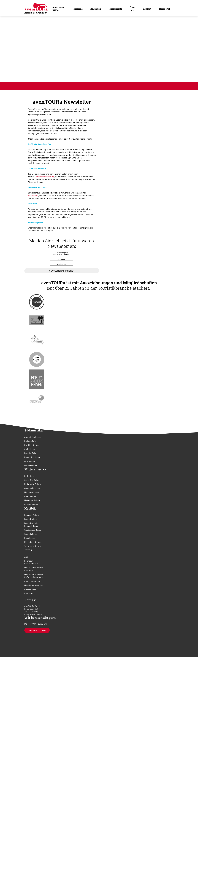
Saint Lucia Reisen (32, 546)
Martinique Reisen (32, 542)
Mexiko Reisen (30, 496)
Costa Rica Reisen (32, 480)
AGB (26, 557)
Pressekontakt (30, 589)
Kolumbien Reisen (32, 457)
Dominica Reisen (31, 519)
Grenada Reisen (31, 534)
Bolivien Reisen (31, 441)
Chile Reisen (29, 449)
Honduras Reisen (31, 492)
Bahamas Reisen (31, 515)
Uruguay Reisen (31, 465)
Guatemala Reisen (32, 488)
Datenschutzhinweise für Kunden (33, 569)
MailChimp (33, 195)
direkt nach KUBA (58, 9)
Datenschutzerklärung (44, 176)
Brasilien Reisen (31, 445)
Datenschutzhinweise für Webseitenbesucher (34, 576)
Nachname (61, 264)
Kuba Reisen (29, 538)
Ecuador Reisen (31, 453)
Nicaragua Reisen (32, 500)
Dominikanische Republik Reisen (31, 524)
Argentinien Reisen (32, 437)
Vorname (61, 259)
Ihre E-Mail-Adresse (61, 255)
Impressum (29, 593)
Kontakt (147, 8)
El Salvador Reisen (32, 484)
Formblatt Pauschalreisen (31, 562)
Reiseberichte (115, 8)
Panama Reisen (31, 504)
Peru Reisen (29, 461)
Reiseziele (78, 8)
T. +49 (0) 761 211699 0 (37, 630)
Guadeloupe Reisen (33, 530)
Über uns (132, 9)
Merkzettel (164, 8)
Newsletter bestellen (33, 585)
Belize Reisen (30, 476)
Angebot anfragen (32, 581)
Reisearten (95, 8)
